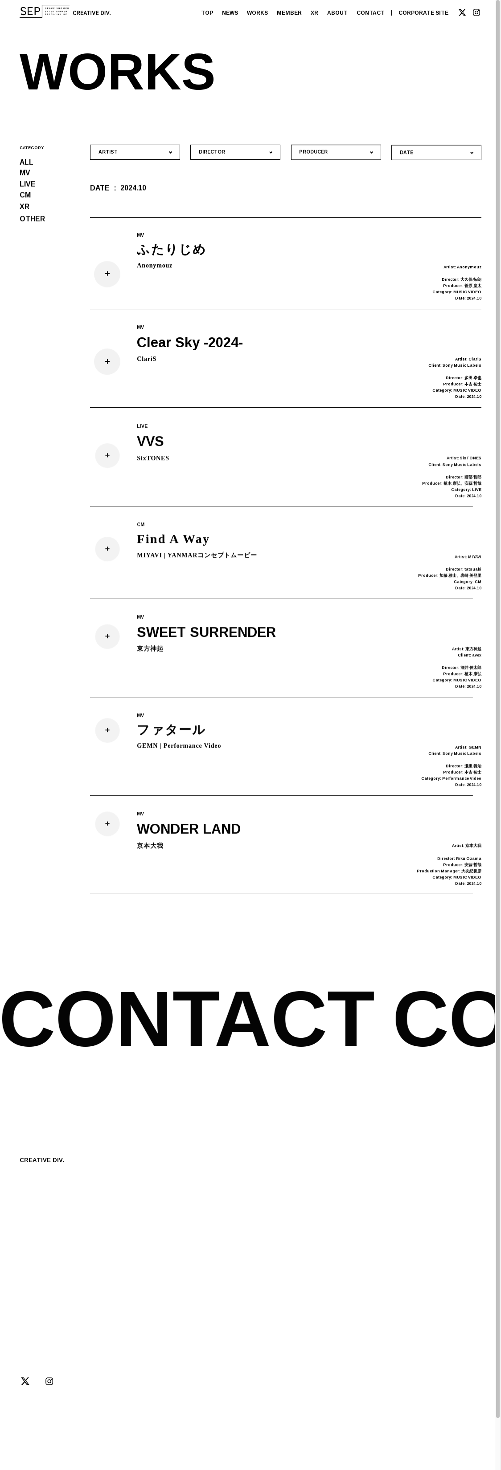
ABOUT (337, 13)
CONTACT (371, 13)
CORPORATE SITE (423, 13)
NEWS (230, 13)
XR (314, 13)
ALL (26, 162)
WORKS (257, 13)
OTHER (32, 223)
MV (25, 174)
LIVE (28, 185)
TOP (207, 13)
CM (25, 197)
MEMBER (289, 13)
